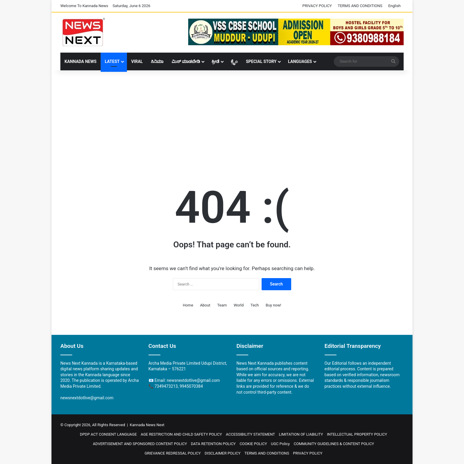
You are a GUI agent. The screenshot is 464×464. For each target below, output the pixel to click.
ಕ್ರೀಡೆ (215, 61)
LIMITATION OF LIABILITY (301, 434)
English (394, 6)
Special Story (261, 61)
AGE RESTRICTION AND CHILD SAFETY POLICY (181, 434)
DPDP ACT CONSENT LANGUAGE (108, 434)
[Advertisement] (232, 117)
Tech (255, 305)
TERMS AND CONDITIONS (360, 6)
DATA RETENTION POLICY (213, 444)
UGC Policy (280, 444)
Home (188, 305)
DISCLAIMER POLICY (223, 453)
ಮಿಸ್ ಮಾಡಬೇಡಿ (186, 61)
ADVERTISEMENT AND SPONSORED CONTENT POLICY (140, 444)
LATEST (112, 61)
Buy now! (273, 305)
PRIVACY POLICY (317, 6)
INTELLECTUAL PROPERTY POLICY (357, 434)
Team (222, 305)
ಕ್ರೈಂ (234, 61)
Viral (137, 61)
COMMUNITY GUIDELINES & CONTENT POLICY (334, 444)
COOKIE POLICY (253, 444)
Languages (300, 61)
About (205, 305)
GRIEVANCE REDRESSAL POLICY (172, 453)
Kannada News (80, 61)
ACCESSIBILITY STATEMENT (250, 434)
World (239, 305)
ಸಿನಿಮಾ (157, 61)
